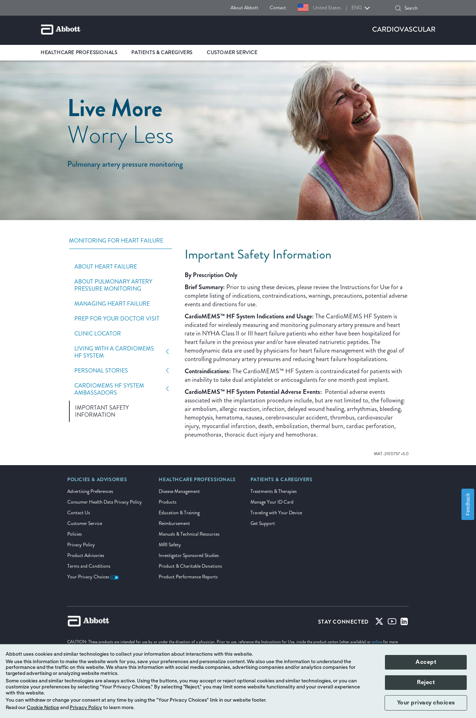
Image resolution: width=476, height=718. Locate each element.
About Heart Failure (105, 266)
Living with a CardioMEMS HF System (114, 352)
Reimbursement (174, 523)
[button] (398, 8)
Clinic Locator (97, 333)
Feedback (468, 504)
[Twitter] (379, 623)
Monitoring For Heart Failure (116, 241)
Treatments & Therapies (273, 491)
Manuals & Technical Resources (189, 534)
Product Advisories (85, 555)
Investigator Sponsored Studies (189, 555)
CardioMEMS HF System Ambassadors (109, 389)
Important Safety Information (102, 411)
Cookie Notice (43, 707)
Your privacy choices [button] (426, 703)
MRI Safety (170, 544)
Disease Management (179, 491)
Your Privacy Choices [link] (93, 576)
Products (167, 502)
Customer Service (84, 523)
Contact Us (78, 512)
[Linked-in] (404, 623)
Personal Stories (101, 370)
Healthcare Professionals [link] (79, 52)
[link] (97, 482)
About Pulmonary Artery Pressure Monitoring (113, 285)
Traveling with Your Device (276, 512)
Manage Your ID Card (271, 502)
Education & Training (179, 512)
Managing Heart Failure (112, 303)
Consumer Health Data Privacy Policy (104, 502)
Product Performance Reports (188, 576)
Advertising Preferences (90, 491)
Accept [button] (426, 662)
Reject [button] (426, 682)
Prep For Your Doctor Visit (116, 318)
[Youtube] (392, 623)
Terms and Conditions (88, 566)
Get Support (262, 523)
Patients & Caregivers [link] (161, 52)
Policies (74, 534)
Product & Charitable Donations (190, 566)
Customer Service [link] (232, 52)
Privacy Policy (81, 544)
